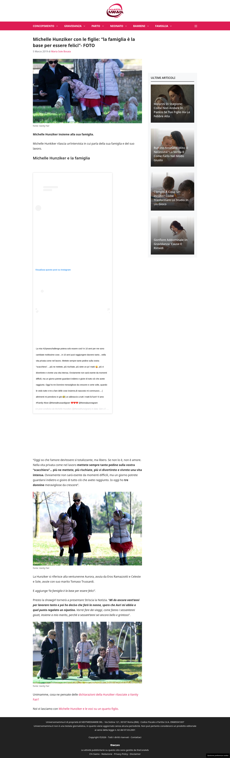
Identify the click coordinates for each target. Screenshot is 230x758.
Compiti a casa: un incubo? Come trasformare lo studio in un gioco (171, 198)
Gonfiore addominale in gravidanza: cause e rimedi (170, 244)
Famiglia (165, 26)
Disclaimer (135, 753)
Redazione (107, 753)
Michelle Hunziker (63, 409)
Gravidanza (76, 26)
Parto (99, 26)
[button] (196, 26)
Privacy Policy (121, 753)
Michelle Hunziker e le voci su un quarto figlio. (89, 709)
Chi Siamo (94, 753)
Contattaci (136, 737)
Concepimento (47, 26)
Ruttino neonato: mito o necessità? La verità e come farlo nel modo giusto (171, 154)
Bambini (142, 26)
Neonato (120, 26)
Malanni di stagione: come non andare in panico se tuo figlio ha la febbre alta (172, 110)
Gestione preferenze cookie (217, 755)
